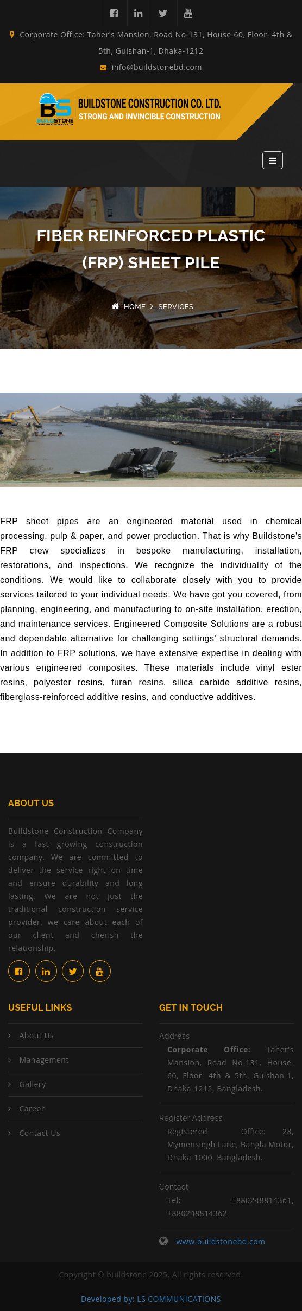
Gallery (32, 1084)
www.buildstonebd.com (220, 1241)
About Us (36, 1035)
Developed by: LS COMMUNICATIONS (151, 1299)
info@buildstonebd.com (151, 67)
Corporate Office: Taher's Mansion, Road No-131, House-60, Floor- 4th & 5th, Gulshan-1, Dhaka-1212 (151, 42)
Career (32, 1108)
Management (43, 1060)
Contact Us (39, 1133)
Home (135, 307)
